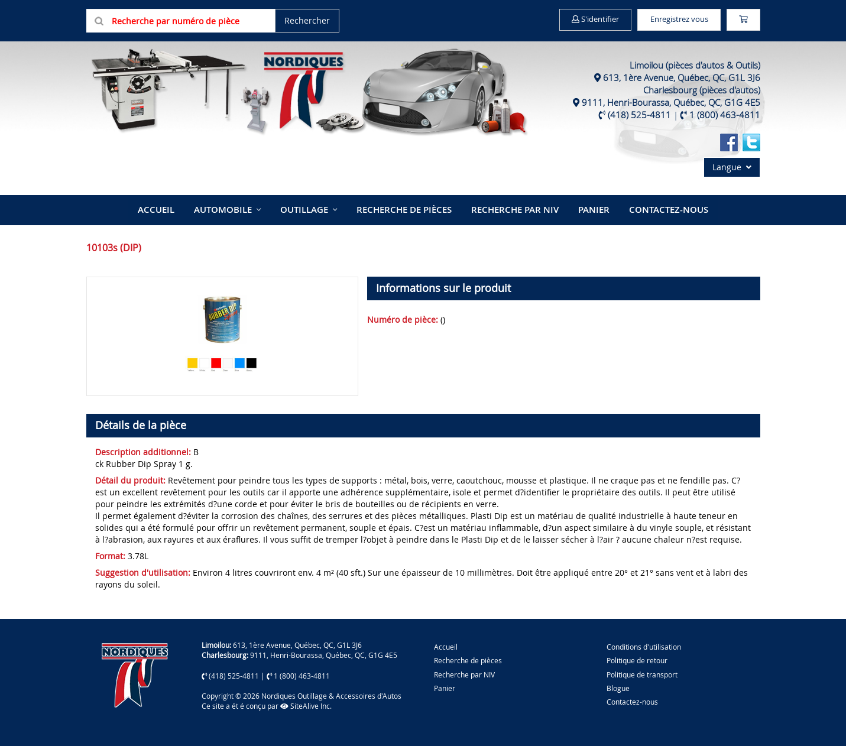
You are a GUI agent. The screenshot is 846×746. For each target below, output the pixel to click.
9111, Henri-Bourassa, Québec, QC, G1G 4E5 (671, 102)
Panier (444, 685)
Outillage (311, 208)
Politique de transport (642, 671)
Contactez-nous (653, 208)
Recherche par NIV (510, 208)
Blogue (618, 685)
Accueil (173, 208)
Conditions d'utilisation (644, 644)
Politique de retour (637, 658)
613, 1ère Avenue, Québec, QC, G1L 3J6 (681, 77)
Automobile (235, 208)
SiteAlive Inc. (306, 703)
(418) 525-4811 (639, 115)
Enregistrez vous (666, 19)
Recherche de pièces (405, 208)
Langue (731, 167)
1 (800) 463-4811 (724, 115)
